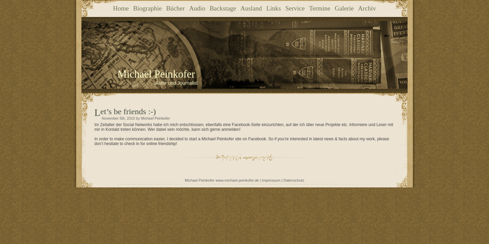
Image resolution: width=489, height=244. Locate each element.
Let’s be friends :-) (128, 111)
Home (121, 8)
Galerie (344, 8)
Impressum (271, 180)
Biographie (147, 8)
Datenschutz (294, 180)
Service (295, 8)
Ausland (251, 8)
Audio (197, 8)
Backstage (223, 8)
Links (273, 8)
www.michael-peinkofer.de (237, 180)
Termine (319, 8)
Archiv (367, 8)
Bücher (175, 8)
